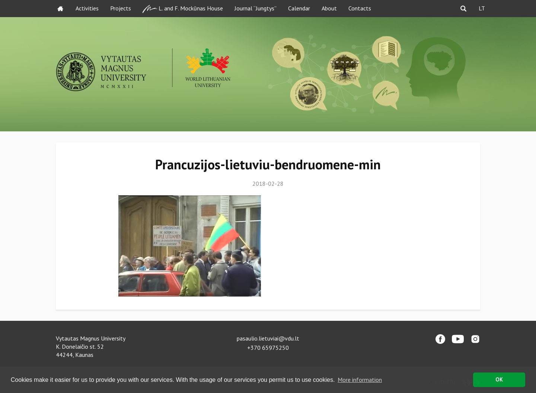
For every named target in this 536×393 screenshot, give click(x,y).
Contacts (359, 8)
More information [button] (360, 379)
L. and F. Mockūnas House (183, 8)
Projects (120, 8)
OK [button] (499, 379)
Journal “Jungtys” (255, 8)
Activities (87, 8)
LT (482, 8)
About (329, 8)
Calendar (299, 8)
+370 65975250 (268, 347)
